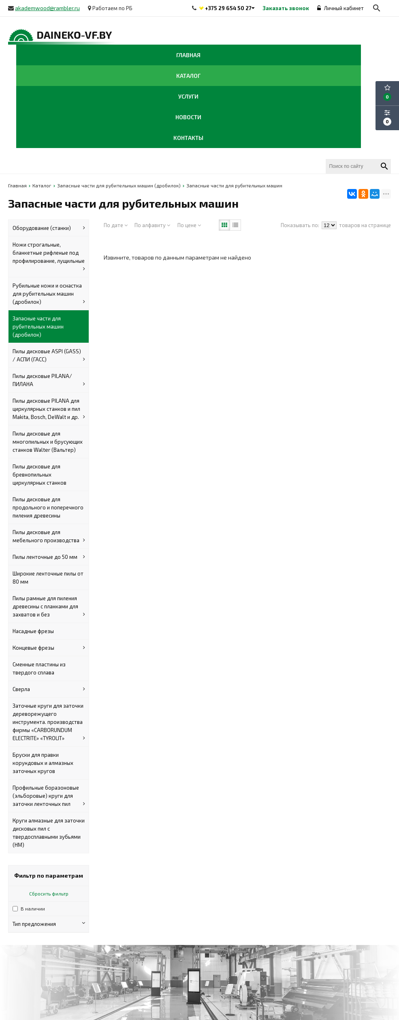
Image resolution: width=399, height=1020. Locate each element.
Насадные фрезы (33, 631)
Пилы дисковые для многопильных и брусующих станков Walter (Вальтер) (48, 441)
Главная (188, 55)
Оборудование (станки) (49, 228)
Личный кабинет (340, 8)
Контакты (188, 137)
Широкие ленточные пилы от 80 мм (48, 577)
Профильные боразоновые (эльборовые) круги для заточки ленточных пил (49, 796)
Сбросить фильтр (48, 893)
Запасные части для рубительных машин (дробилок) (38, 326)
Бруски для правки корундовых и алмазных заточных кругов (43, 763)
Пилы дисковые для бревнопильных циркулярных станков (39, 474)
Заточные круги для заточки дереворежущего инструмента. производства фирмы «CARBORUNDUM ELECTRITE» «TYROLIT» (49, 722)
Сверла (49, 689)
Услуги (188, 96)
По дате (116, 225)
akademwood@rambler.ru (47, 7)
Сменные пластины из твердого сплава (39, 668)
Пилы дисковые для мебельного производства (49, 536)
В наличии (33, 908)
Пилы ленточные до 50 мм (49, 557)
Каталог (188, 75)
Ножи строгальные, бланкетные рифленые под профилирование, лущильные (49, 257)
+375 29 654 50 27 (228, 8)
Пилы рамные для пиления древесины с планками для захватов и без (49, 606)
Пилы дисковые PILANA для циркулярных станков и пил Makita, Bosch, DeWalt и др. (49, 409)
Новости (188, 117)
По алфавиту (152, 225)
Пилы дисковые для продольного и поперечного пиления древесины (48, 507)
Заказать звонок (285, 8)
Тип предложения (49, 923)
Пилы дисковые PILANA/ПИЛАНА (49, 380)
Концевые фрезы (49, 648)
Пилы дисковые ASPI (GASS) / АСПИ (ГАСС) (49, 355)
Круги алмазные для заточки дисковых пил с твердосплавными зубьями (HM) (49, 832)
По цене (189, 225)
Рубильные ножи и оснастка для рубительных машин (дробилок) (49, 294)
